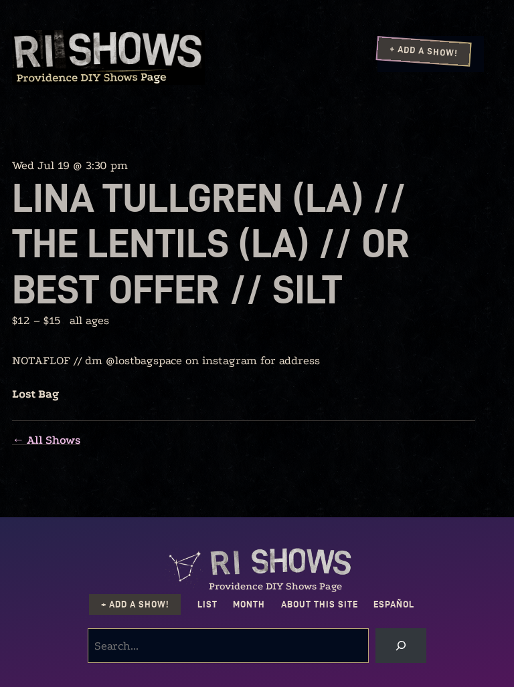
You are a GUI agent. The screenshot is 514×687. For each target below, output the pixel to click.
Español (393, 604)
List (207, 604)
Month (249, 604)
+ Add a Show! (424, 50)
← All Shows (46, 440)
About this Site (319, 604)
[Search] (400, 645)
